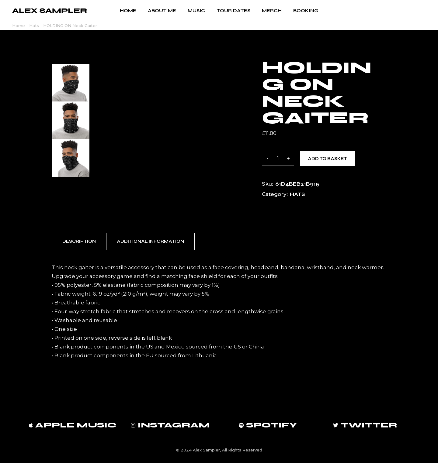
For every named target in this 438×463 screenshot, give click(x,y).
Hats (297, 194)
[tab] (79, 241)
